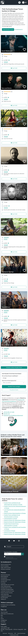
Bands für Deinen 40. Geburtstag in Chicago (14, 534)
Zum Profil (14, 68)
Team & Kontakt (4, 612)
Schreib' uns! (7, 413)
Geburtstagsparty (4, 576)
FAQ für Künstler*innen (6, 564)
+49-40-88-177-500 (9, 412)
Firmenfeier (3, 583)
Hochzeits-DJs (4, 581)
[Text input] (12, 554)
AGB (15, 633)
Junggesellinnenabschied (6, 596)
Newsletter (3, 622)
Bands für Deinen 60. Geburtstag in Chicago (14, 522)
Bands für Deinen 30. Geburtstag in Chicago (14, 532)
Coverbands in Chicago (9, 530)
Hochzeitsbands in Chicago (10, 518)
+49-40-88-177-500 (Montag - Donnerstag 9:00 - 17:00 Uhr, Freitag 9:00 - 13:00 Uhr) (13, 629)
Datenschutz (10, 633)
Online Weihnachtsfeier (6, 586)
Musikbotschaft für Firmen (6, 588)
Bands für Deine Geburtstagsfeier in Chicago (15, 513)
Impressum (5, 633)
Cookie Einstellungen (21, 633)
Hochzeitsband (4, 578)
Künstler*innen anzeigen (14, 386)
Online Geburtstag (5, 594)
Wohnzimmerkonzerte (5, 575)
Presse (2, 618)
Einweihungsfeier (4, 597)
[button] (24, 2)
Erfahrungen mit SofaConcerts (7, 613)
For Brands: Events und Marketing (8, 605)
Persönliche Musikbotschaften (7, 589)
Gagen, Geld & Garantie (6, 567)
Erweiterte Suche (14, 390)
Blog (2, 615)
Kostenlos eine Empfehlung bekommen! (13, 415)
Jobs (2, 617)
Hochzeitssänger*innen (5, 579)
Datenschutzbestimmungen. (11, 558)
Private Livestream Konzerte (7, 592)
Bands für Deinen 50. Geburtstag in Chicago (14, 520)
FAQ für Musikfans (5, 566)
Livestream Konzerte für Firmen (7, 591)
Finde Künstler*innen (8, 29)
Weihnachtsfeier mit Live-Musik (7, 584)
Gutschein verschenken (5, 569)
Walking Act (3, 599)
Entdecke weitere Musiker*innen (14, 367)
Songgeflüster (4, 606)
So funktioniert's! (18, 29)
